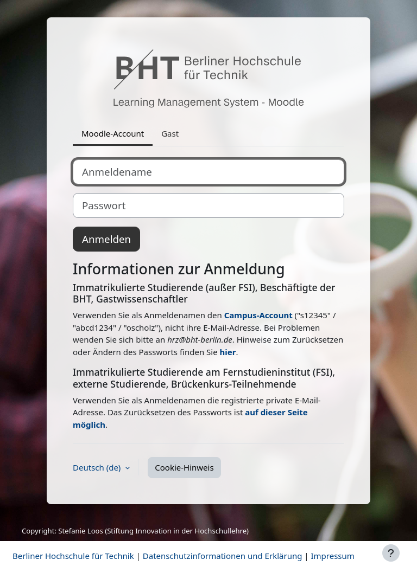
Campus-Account (258, 315)
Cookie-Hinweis (184, 467)
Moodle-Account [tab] (112, 133)
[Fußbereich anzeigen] (391, 553)
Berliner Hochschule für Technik (73, 555)
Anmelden (106, 239)
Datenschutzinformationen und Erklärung (222, 555)
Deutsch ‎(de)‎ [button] (98, 467)
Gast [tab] (170, 133)
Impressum (332, 555)
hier (228, 351)
